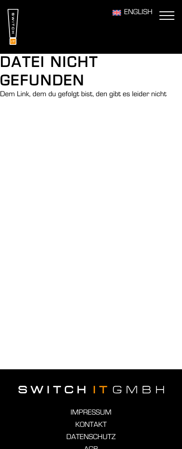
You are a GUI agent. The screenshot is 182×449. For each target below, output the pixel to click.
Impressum (90, 412)
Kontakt (90, 425)
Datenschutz (90, 437)
